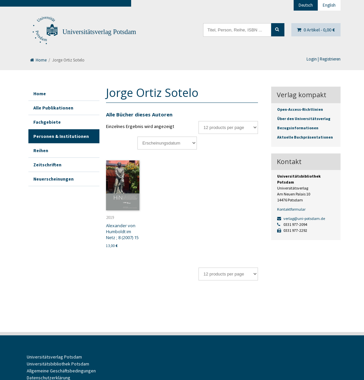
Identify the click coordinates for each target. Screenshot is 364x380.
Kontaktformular (291, 209)
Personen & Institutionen (61, 136)
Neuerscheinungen (53, 179)
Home (38, 60)
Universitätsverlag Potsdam (99, 31)
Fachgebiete (47, 122)
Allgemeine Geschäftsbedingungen (61, 371)
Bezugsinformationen (297, 127)
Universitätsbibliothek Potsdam (58, 364)
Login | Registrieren (324, 59)
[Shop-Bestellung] (167, 143)
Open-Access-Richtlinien (300, 109)
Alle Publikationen (53, 108)
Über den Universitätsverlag (303, 118)
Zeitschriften (47, 165)
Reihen (40, 150)
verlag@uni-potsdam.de (301, 218)
